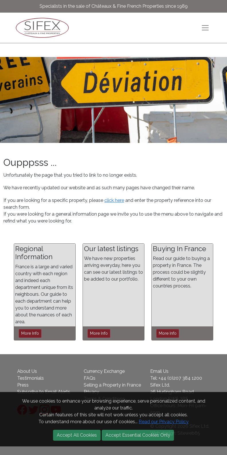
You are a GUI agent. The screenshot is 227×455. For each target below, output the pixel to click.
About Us (27, 371)
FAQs (89, 378)
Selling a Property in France (112, 385)
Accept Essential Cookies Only (137, 435)
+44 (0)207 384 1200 (180, 378)
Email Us (159, 371)
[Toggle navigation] (205, 28)
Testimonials (30, 378)
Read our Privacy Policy (164, 421)
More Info (30, 333)
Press (23, 385)
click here (114, 200)
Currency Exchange (104, 371)
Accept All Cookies (77, 435)
